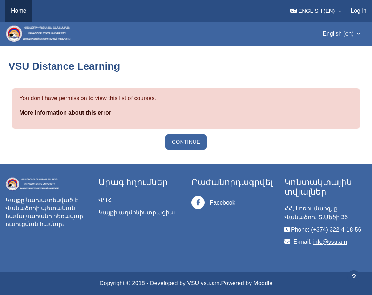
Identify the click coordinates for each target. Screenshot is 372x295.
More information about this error (65, 113)
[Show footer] (353, 276)
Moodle (263, 283)
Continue (186, 142)
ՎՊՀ (105, 200)
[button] (316, 11)
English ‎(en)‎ (339, 33)
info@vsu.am (330, 242)
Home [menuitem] (19, 11)
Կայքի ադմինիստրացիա (136, 212)
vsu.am (210, 283)
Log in (359, 11)
